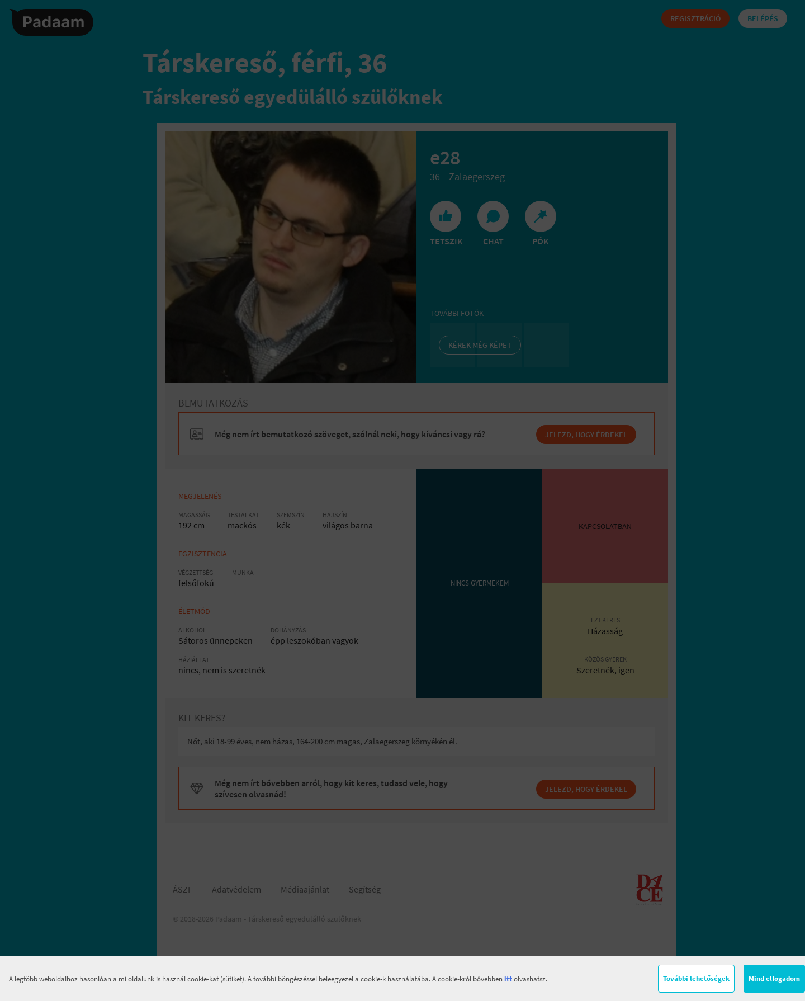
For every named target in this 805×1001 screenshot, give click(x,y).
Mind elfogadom (774, 978)
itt (508, 979)
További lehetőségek (696, 978)
